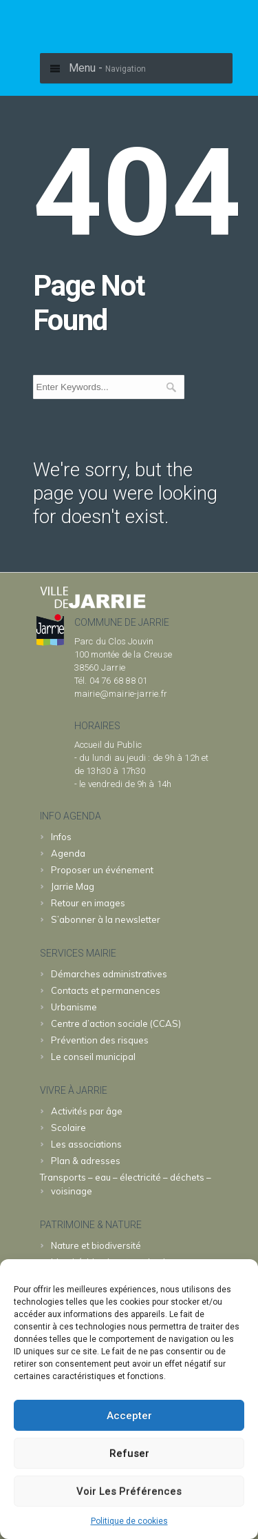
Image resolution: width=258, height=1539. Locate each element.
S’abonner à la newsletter (105, 919)
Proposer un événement (102, 869)
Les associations (86, 1144)
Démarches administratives (109, 973)
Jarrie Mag (72, 886)
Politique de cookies (129, 1521)
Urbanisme (74, 1006)
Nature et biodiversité (96, 1245)
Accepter (129, 1415)
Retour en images (88, 902)
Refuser (129, 1453)
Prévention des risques (100, 1040)
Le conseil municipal (93, 1056)
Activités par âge (86, 1111)
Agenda (68, 853)
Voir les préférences (129, 1491)
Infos (61, 836)
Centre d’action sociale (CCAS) (116, 1023)
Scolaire (68, 1127)
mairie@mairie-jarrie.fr (121, 694)
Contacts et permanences (105, 990)
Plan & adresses (85, 1160)
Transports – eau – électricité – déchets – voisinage (125, 1184)
